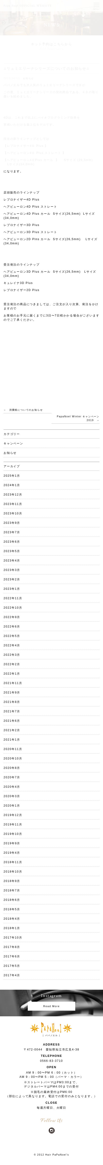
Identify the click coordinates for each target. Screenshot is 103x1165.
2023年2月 (12, 579)
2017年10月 (13, 937)
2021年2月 (12, 730)
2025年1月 (12, 475)
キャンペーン (13, 443)
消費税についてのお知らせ (26, 410)
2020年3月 (12, 796)
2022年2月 (12, 664)
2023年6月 (12, 541)
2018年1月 (12, 928)
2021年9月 (12, 692)
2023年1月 (12, 589)
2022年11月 (13, 598)
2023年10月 (13, 513)
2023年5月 (12, 551)
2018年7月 (12, 890)
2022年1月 (12, 673)
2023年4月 (12, 560)
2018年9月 (12, 881)
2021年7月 (12, 711)
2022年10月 (13, 607)
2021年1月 (12, 739)
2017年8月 (12, 947)
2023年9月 (12, 523)
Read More (51, 1006)
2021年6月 (12, 720)
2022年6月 (12, 626)
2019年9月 (12, 843)
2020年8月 (12, 768)
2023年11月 (13, 504)
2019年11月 (13, 824)
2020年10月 (13, 758)
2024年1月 (12, 485)
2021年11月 (13, 683)
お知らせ (10, 453)
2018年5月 (12, 909)
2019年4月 (12, 852)
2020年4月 (12, 786)
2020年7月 (12, 777)
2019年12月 (13, 815)
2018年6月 (12, 900)
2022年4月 (12, 645)
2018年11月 (13, 862)
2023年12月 (13, 494)
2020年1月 (12, 805)
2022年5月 (12, 636)
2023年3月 (12, 570)
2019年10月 (13, 834)
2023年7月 (12, 532)
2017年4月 (12, 975)
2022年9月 (12, 617)
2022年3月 (12, 654)
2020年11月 (13, 749)
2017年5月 (12, 966)
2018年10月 (13, 871)
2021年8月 (12, 702)
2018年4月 (12, 918)
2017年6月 (12, 956)
